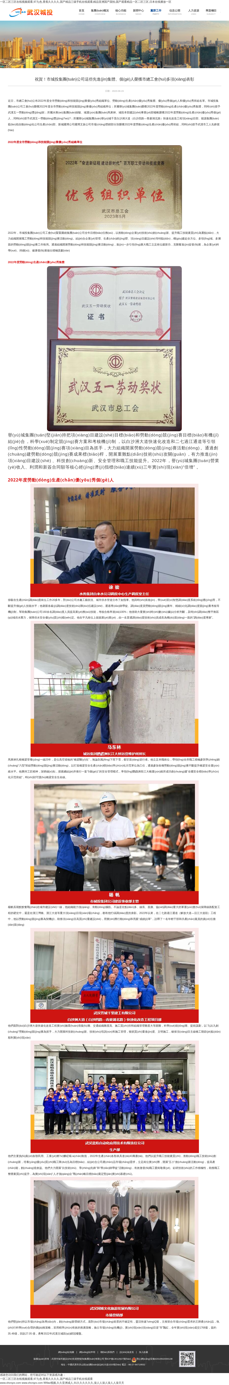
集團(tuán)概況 (93, 12)
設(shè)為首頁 (127, 1352)
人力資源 (186, 12)
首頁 (75, 12)
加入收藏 (143, 1352)
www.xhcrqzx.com (10, 1382)
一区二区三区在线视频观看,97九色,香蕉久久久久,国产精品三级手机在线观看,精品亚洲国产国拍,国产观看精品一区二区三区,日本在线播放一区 (85, 1)
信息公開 (168, 12)
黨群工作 (148, 12)
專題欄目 (204, 12)
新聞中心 (131, 12)
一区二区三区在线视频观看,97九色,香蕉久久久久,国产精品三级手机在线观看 (46, 1378)
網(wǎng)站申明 (87, 1352)
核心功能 (114, 12)
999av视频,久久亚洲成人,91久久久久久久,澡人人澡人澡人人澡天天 (84, 1382)
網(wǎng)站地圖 (66, 1352)
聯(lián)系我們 (107, 1352)
